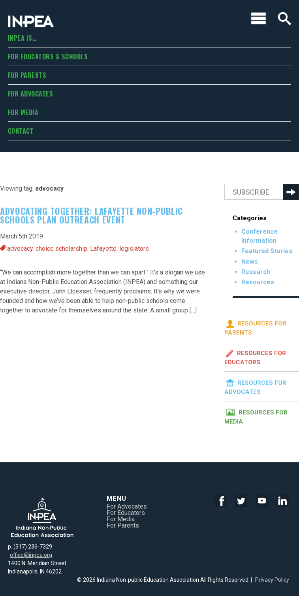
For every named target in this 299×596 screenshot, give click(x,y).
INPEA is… (22, 38)
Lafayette (103, 248)
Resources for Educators (255, 356)
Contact (21, 131)
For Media (23, 112)
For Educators (126, 513)
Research (255, 272)
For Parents (27, 75)
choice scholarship (61, 248)
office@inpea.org (31, 555)
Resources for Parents (255, 326)
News (249, 261)
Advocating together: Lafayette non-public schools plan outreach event (91, 215)
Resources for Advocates (255, 386)
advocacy (20, 248)
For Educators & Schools (48, 56)
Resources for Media (256, 415)
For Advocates (30, 93)
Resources (257, 282)
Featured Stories (266, 251)
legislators (134, 248)
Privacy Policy (272, 580)
